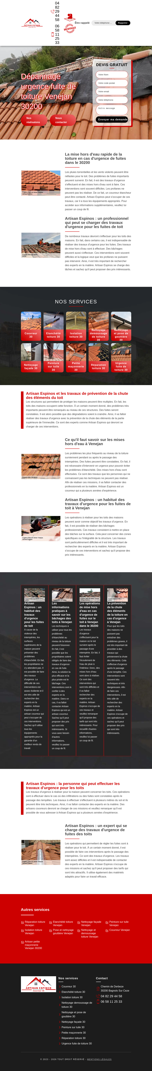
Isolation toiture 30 (72, 997)
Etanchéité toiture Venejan (63, 924)
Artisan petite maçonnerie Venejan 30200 (33, 945)
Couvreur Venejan (119, 930)
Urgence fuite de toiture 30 (77, 1043)
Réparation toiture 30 (74, 1038)
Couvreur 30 (69, 986)
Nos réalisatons (33, 120)
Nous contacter (61, 120)
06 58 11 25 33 (55, 34)
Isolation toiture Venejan (33, 932)
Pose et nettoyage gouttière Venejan (63, 932)
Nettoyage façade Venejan (91, 924)
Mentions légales (99, 1059)
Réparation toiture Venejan (35, 924)
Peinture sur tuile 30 (73, 1027)
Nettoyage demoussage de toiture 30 (77, 1004)
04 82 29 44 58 (55, 11)
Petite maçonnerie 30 (74, 1032)
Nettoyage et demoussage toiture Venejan (89, 933)
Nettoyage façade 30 (73, 1022)
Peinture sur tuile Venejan (119, 924)
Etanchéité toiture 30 (73, 992)
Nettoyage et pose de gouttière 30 (74, 1014)
